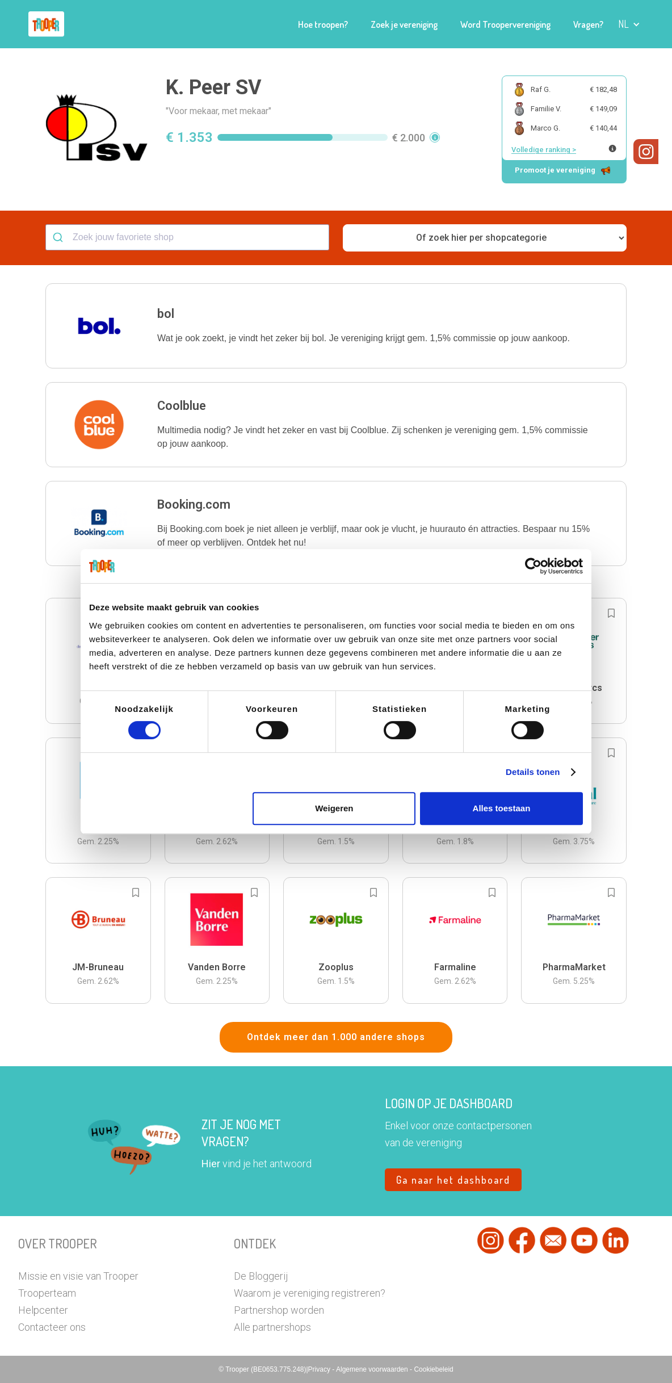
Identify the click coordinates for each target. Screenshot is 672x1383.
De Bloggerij (261, 1276)
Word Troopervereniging (505, 24)
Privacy (320, 1369)
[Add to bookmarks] (611, 613)
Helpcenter (43, 1310)
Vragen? (588, 24)
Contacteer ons (52, 1327)
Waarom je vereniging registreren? (309, 1293)
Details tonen (533, 772)
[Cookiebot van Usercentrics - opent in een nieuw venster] (533, 566)
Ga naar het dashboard (453, 1180)
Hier (210, 1164)
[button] (629, 24)
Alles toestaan (502, 808)
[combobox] (187, 237)
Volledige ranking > (543, 149)
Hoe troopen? (323, 24)
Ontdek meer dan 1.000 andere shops (336, 1037)
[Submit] (59, 237)
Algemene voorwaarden (373, 1369)
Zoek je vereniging (404, 24)
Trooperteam (47, 1293)
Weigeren (334, 808)
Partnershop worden (279, 1310)
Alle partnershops (272, 1327)
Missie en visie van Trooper (78, 1276)
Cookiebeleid (433, 1369)
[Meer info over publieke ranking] (612, 148)
